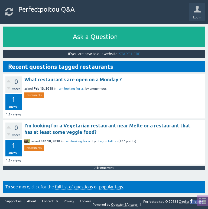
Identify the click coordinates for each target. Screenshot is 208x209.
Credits (184, 202)
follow (198, 202)
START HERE (129, 54)
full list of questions (74, 186)
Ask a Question (95, 36)
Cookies (85, 201)
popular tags (111, 186)
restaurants (34, 95)
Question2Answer (124, 205)
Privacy (69, 201)
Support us (13, 201)
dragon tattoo (107, 141)
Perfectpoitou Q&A (46, 9)
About (31, 201)
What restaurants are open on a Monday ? (73, 79)
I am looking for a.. (70, 89)
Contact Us (50, 201)
